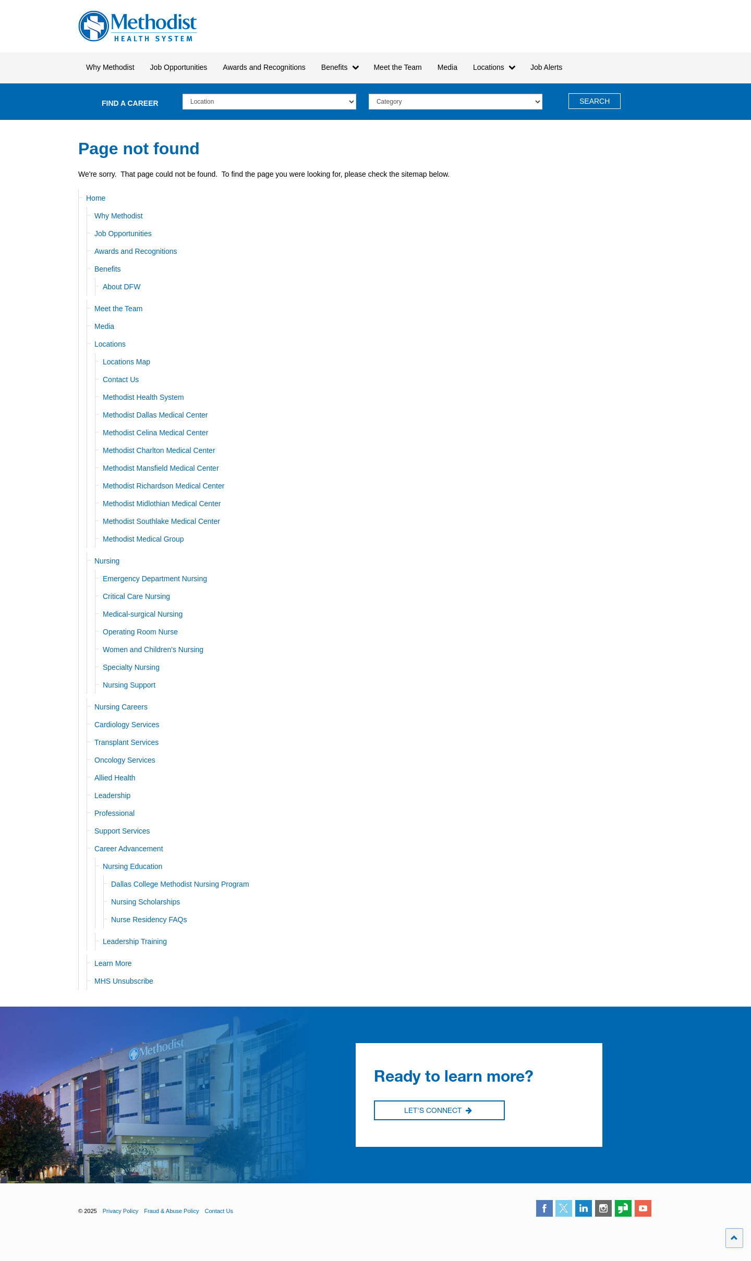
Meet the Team (118, 308)
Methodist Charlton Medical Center (159, 450)
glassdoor (623, 1208)
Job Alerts (546, 67)
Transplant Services (126, 742)
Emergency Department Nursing (155, 578)
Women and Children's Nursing (153, 649)
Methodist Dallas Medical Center (155, 415)
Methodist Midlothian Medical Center (162, 503)
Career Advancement (128, 848)
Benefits (107, 269)
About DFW (121, 287)
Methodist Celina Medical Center (155, 433)
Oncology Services (124, 760)
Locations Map (126, 362)
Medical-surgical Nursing (143, 614)
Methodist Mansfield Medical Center (161, 468)
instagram (603, 1208)
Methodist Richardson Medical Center (163, 486)
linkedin (583, 1208)
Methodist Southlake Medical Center (161, 521)
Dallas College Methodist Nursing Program (180, 884)
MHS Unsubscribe (123, 981)
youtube (643, 1208)
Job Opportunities (123, 233)
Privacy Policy (120, 1211)
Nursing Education (132, 866)
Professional (114, 813)
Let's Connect (438, 1111)
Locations (110, 344)
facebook (544, 1208)
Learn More (113, 963)
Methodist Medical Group (143, 539)
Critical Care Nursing (136, 596)
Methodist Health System (138, 26)
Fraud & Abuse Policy (171, 1211)
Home (95, 198)
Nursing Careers (121, 707)
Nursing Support (129, 685)
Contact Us (121, 379)
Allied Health (115, 778)
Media (447, 67)
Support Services (122, 831)
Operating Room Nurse (140, 632)
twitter (563, 1208)
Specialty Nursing (131, 667)
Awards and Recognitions (135, 251)
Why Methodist (118, 216)
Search (594, 101)
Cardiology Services (127, 724)
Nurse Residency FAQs (149, 919)
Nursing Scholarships (145, 902)
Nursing (106, 561)
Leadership (112, 795)
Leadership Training (135, 941)
